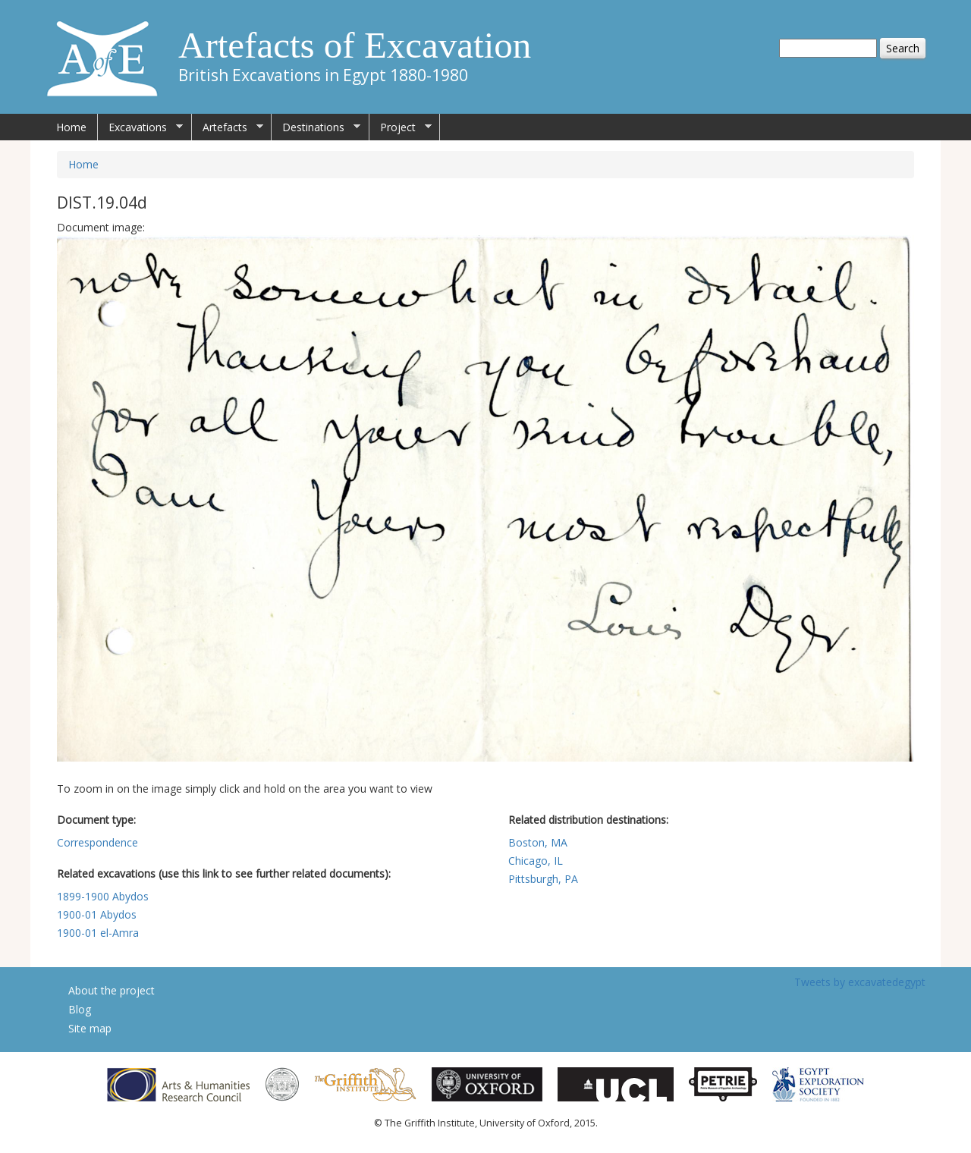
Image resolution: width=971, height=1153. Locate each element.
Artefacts (227, 127)
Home (71, 127)
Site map (90, 1028)
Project (400, 127)
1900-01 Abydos (97, 914)
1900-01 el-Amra (98, 932)
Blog (79, 1009)
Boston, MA (537, 842)
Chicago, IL (535, 860)
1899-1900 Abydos (103, 896)
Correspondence (97, 842)
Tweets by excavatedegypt (859, 982)
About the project (111, 990)
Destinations (316, 127)
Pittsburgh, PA (543, 879)
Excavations (140, 127)
